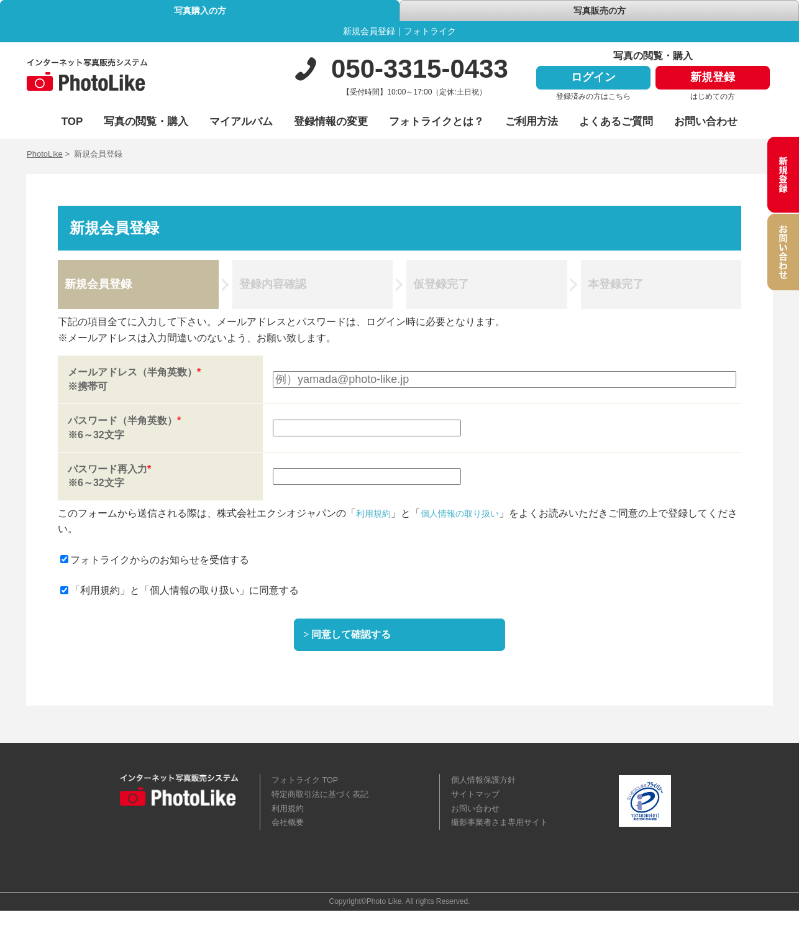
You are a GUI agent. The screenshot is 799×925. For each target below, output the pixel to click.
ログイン (593, 79)
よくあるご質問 (616, 123)
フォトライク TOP (308, 789)
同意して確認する (356, 639)
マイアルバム (241, 123)
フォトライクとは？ (436, 123)
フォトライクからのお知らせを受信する (154, 562)
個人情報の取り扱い (470, 515)
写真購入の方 (200, 12)
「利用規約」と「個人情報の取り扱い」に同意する (179, 592)
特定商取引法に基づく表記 (324, 804)
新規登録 (712, 79)
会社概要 (289, 835)
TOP (72, 123)
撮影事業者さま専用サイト (503, 835)
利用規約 (376, 515)
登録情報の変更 (331, 123)
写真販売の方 (600, 12)
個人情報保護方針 (486, 789)
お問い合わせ (705, 123)
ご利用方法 (531, 123)
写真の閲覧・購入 (146, 123)
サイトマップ (477, 804)
